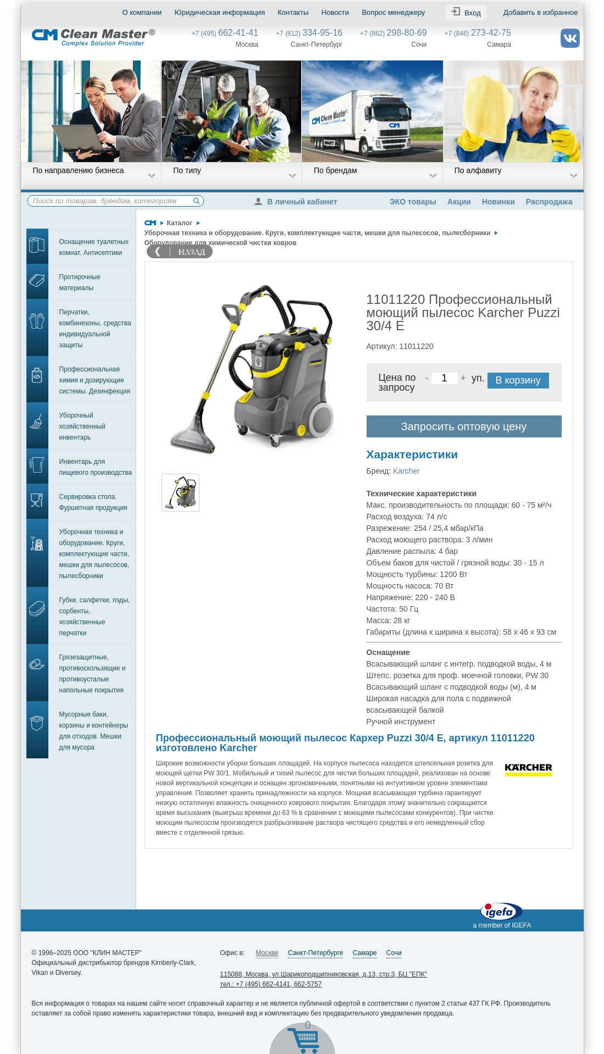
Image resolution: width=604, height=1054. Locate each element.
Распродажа (549, 201)
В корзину (518, 380)
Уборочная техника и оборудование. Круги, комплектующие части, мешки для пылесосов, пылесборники (94, 554)
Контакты (293, 12)
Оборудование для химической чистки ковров (221, 243)
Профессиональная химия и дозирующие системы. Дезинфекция (95, 380)
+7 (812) (309, 33)
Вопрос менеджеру (393, 12)
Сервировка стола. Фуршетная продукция (93, 502)
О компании (142, 12)
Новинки (498, 201)
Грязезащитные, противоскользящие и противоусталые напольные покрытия (92, 673)
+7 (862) (393, 33)
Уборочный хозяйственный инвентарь (82, 426)
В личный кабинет (298, 201)
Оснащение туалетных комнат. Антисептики (94, 247)
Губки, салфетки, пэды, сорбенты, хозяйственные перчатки (94, 616)
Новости (335, 12)
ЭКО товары (413, 201)
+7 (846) (478, 33)
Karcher (406, 471)
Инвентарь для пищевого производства (95, 467)
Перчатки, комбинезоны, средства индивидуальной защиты (95, 328)
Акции (459, 201)
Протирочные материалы (80, 282)
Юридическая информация (220, 12)
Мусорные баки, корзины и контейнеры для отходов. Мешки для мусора (93, 731)
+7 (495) (225, 33)
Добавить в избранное (540, 12)
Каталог (180, 223)
